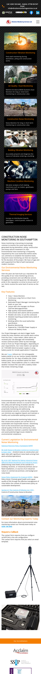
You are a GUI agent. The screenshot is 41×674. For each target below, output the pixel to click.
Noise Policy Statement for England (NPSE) (17, 477)
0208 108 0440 (7, 526)
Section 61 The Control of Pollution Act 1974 (17, 490)
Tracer (9, 354)
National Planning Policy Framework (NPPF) (17, 446)
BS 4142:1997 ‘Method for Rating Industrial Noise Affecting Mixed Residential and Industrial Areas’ (20, 461)
